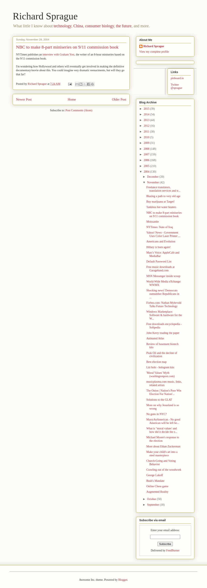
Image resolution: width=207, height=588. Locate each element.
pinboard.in (177, 78)
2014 (147, 114)
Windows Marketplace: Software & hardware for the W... (164, 315)
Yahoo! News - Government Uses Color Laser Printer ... (163, 234)
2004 (147, 171)
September (153, 504)
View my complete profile (154, 51)
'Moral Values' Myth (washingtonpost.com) (160, 374)
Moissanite (152, 221)
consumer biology (99, 26)
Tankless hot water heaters (161, 207)
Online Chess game (157, 486)
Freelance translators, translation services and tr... (163, 189)
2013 (147, 120)
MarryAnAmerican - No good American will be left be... (163, 421)
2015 (147, 108)
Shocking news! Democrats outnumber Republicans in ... (162, 294)
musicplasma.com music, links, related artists (164, 383)
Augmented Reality (157, 491)
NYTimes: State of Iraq (159, 227)
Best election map (156, 361)
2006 (147, 160)
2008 (147, 148)
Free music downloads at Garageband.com (160, 268)
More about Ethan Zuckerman (163, 446)
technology (63, 26)
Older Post (119, 99)
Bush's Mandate (155, 480)
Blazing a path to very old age (163, 196)
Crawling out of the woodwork (163, 469)
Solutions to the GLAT (159, 399)
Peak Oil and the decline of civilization (161, 354)
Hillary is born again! (158, 247)
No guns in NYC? (156, 414)
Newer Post (24, 99)
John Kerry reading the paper (162, 332)
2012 (147, 125)
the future (123, 26)
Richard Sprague (45, 16)
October (152, 499)
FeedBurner (173, 550)
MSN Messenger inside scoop (163, 276)
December (153, 176)
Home (72, 99)
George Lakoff (154, 475)
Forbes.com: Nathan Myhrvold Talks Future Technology (163, 304)
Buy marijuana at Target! (160, 201)
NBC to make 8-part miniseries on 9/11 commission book (164, 214)
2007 (147, 154)
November (153, 182)
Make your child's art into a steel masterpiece (161, 453)
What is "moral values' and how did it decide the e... (161, 430)
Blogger (122, 579)
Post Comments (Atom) (78, 110)
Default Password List (158, 261)
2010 (147, 137)
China (78, 26)
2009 (147, 142)
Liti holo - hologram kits (160, 367)
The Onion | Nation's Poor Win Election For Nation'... (163, 392)
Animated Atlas (155, 338)
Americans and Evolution (160, 241)
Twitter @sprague (176, 86)
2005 (147, 166)
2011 (147, 131)
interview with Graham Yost (58, 54)
